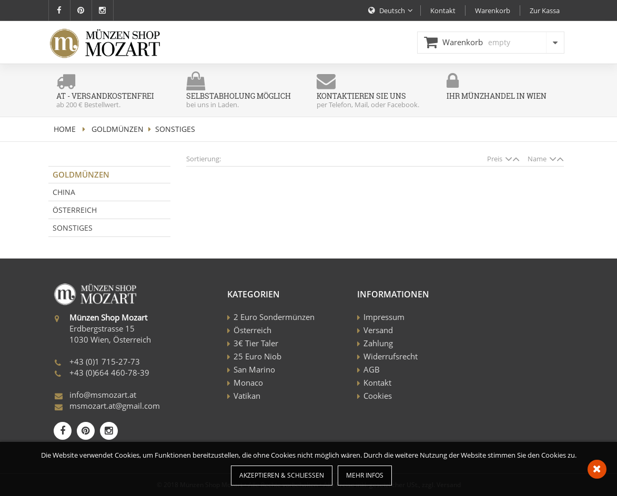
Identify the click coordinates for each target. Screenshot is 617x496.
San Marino (254, 369)
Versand (378, 330)
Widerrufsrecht (390, 356)
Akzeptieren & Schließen (281, 475)
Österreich (75, 210)
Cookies (377, 395)
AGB (371, 369)
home (65, 129)
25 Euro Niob (257, 356)
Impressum (383, 317)
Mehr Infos (364, 475)
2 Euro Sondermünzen (274, 317)
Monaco (248, 382)
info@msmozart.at (102, 394)
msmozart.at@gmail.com (114, 405)
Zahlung (378, 343)
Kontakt (377, 382)
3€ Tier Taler (256, 343)
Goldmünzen (118, 129)
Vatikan (247, 395)
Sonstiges (73, 228)
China (64, 192)
